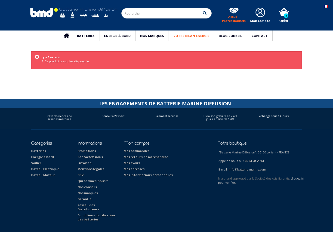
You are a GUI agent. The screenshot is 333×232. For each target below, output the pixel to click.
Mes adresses (134, 169)
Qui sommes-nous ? (92, 181)
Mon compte (137, 143)
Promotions (86, 151)
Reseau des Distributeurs (88, 207)
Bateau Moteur (43, 175)
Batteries (86, 36)
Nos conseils (87, 187)
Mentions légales (90, 169)
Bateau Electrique (45, 169)
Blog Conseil (230, 36)
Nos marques (152, 36)
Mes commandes (136, 151)
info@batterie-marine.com (247, 169)
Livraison (84, 163)
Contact (260, 36)
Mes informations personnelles (148, 175)
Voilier (36, 163)
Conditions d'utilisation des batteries (96, 217)
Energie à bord (117, 36)
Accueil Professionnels (234, 19)
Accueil (68, 36)
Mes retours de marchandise (146, 157)
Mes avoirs (132, 163)
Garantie (84, 199)
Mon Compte (260, 21)
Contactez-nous (90, 157)
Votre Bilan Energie (191, 36)
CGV (80, 175)
